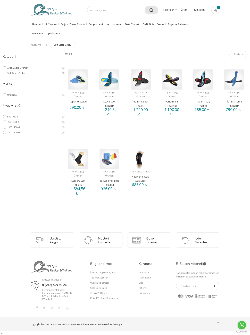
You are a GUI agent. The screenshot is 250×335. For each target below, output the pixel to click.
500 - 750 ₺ (12, 116)
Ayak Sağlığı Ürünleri (17, 67)
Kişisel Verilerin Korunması (104, 297)
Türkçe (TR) (201, 9)
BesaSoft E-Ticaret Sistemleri (90, 323)
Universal (12, 94)
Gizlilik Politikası (98, 292)
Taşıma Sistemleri (178, 24)
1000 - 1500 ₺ (13, 127)
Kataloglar (170, 9)
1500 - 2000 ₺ (13, 132)
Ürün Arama (145, 292)
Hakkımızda (145, 277)
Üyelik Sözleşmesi (99, 282)
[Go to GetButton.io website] (241, 332)
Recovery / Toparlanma (46, 33)
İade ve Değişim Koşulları (103, 272)
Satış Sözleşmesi (98, 287)
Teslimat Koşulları (99, 277)
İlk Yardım (51, 24)
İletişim (142, 287)
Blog (141, 282)
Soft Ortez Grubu (62, 44)
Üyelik (186, 9)
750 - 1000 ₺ (13, 121)
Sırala (237, 54)
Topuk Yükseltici (78, 101)
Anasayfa (36, 44)
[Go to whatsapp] (242, 325)
